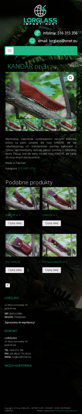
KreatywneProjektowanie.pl (65, 410)
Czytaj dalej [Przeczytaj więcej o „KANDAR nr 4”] (14, 223)
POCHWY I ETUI (27, 168)
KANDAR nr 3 (26, 66)
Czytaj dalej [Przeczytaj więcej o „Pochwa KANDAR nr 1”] (51, 270)
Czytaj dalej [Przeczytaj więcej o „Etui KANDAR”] (14, 270)
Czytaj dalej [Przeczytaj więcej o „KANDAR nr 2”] (51, 223)
